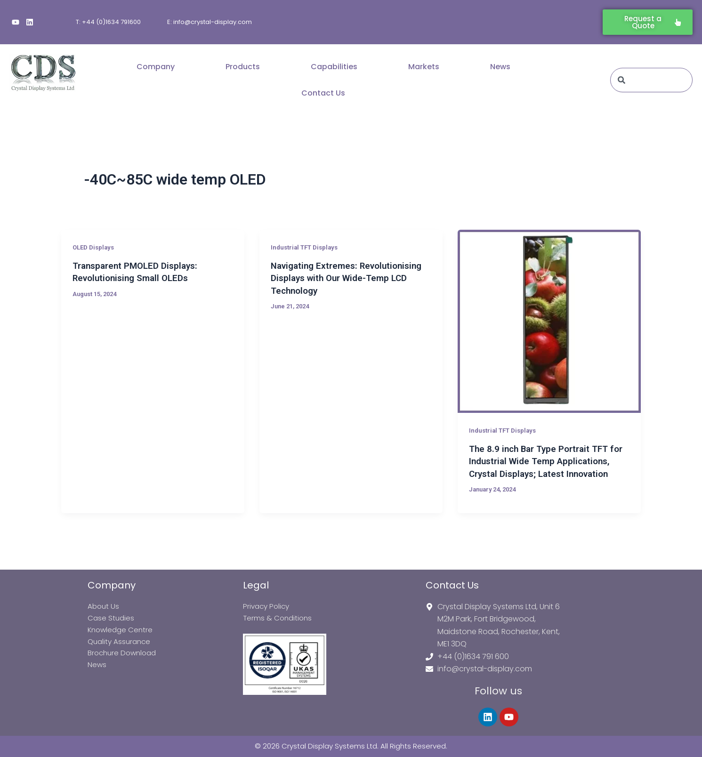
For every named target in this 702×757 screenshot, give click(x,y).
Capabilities (334, 66)
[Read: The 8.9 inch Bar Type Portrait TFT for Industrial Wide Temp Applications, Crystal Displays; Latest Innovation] (549, 321)
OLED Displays (95, 247)
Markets (423, 66)
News (500, 66)
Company (156, 66)
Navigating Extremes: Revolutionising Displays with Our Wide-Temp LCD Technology (342, 278)
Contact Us (323, 93)
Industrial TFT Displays (307, 247)
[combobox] (651, 80)
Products (243, 66)
